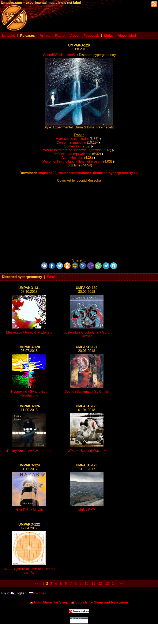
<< (37, 583)
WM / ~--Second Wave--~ (87, 450)
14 (114, 583)
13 (107, 583)
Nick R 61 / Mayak (29, 510)
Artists (45, 35)
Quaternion (72, 146)
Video (74, 35)
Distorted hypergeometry (22, 277)
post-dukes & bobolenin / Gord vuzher (86, 334)
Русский (37, 593)
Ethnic (51, 277)
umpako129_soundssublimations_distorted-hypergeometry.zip (88, 173)
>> (121, 583)
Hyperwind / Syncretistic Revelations (29, 393)
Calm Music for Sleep (49, 602)
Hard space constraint (72, 138)
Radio (59, 35)
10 (87, 583)
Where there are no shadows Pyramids (72, 150)
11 (93, 583)
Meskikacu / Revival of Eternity (29, 332)
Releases (27, 35)
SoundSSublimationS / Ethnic (86, 391)
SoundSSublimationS (59, 55)
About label (127, 35)
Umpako (8, 35)
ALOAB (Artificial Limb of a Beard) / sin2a (29, 571)
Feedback (91, 35)
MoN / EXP (86, 510)
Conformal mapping (71, 142)
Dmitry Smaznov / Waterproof (29, 451)
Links (108, 35)
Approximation (72, 157)
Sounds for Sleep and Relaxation (99, 602)
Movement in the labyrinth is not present (72, 161)
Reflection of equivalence (72, 154)
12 (100, 583)
